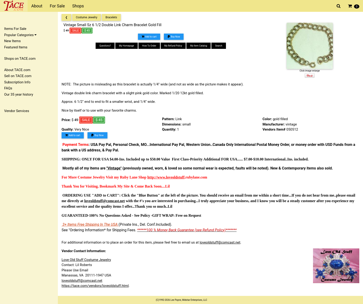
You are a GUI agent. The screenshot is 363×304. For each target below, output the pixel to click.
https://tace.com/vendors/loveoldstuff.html (95, 286)
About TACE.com (17, 70)
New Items (12, 41)
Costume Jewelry (86, 17)
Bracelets (111, 17)
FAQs (8, 88)
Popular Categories (20, 35)
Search (218, 45)
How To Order (149, 45)
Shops (78, 5)
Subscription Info (17, 82)
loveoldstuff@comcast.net (220, 242)
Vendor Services (16, 111)
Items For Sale (15, 29)
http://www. (156, 177)
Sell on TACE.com (17, 76)
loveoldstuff (175, 177)
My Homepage (126, 45)
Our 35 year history (18, 94)
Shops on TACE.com (20, 58)
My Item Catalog (198, 45)
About (36, 5)
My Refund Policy (173, 45)
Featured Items (15, 47)
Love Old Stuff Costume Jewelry (86, 260)
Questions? (105, 45)
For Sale (57, 5)
